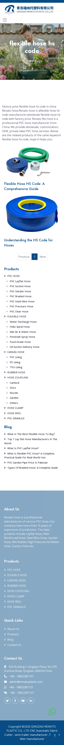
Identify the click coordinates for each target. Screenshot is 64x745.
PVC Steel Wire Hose (22, 301)
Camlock (14, 382)
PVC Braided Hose (21, 296)
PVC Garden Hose (20, 291)
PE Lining (15, 362)
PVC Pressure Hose (21, 306)
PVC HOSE (13, 276)
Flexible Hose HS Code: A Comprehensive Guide (24, 186)
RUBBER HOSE (16, 372)
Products (11, 269)
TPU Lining (16, 367)
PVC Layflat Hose (20, 281)
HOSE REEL (14, 413)
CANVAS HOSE (15, 352)
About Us (13, 629)
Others (14, 403)
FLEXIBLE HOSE (16, 316)
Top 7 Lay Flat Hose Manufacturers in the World (30, 441)
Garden (14, 397)
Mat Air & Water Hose (23, 331)
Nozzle (14, 392)
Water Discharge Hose (23, 321)
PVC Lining (16, 357)
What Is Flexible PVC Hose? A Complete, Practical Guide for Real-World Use (29, 455)
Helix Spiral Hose (20, 326)
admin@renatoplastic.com (23, 682)
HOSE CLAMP (15, 408)
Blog (10, 639)
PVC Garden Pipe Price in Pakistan (27, 462)
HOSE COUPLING (17, 377)
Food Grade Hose (20, 342)
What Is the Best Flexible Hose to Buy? (31, 434)
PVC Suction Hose (20, 286)
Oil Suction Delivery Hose (24, 346)
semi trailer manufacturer (31, 735)
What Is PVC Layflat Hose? (23, 448)
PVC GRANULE (16, 418)
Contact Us (14, 645)
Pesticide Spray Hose (22, 336)
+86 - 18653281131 (19, 676)
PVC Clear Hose (19, 311)
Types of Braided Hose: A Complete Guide (32, 467)
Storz (13, 387)
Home (26, 61)
